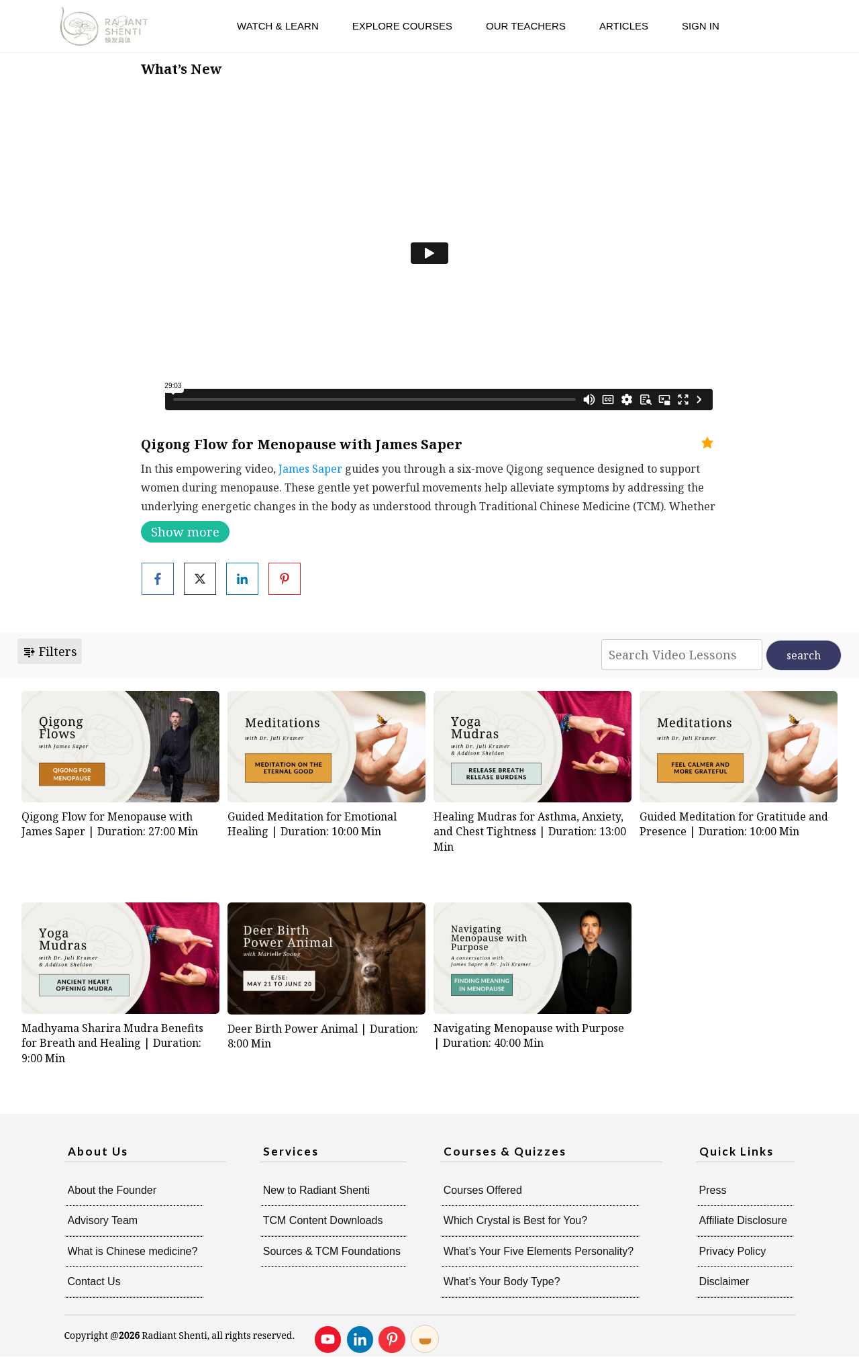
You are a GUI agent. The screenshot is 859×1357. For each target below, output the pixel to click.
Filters (49, 651)
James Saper (310, 468)
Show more (185, 532)
